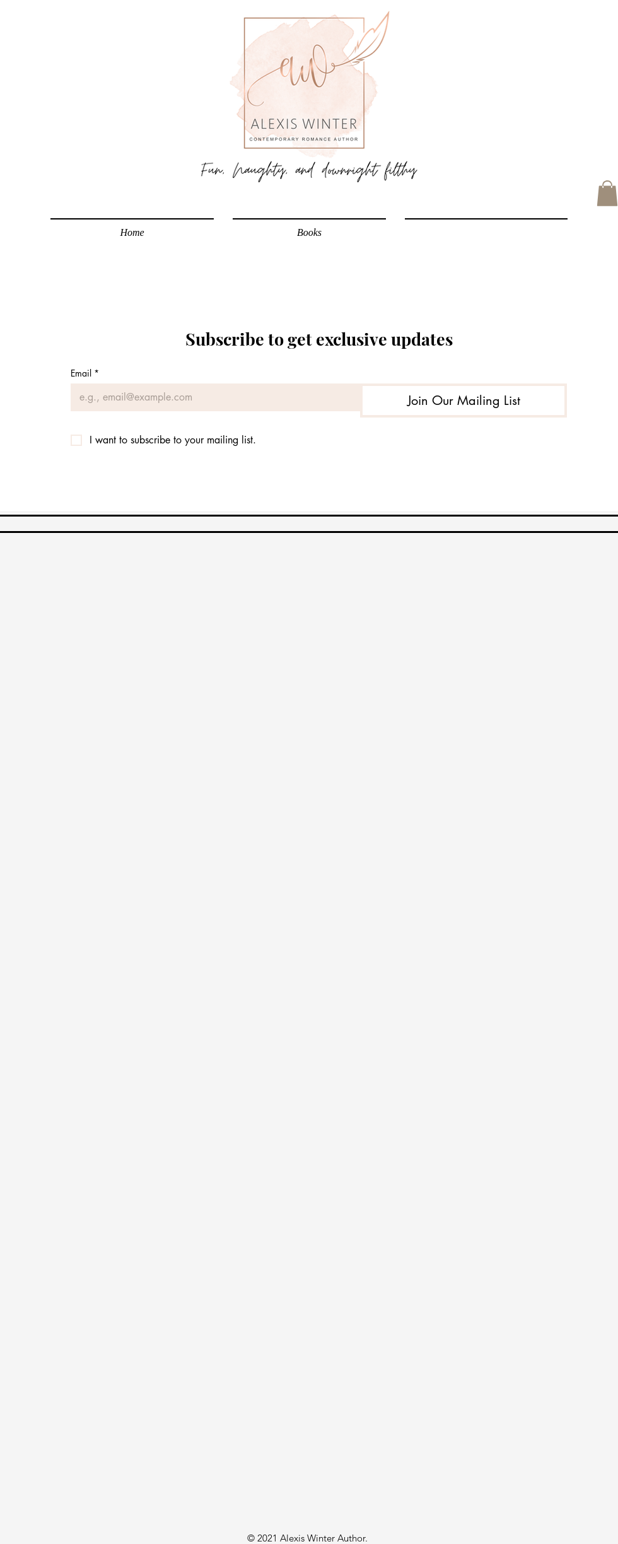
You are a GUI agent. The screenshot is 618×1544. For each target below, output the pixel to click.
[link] (607, 193)
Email (85, 373)
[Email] (211, 397)
